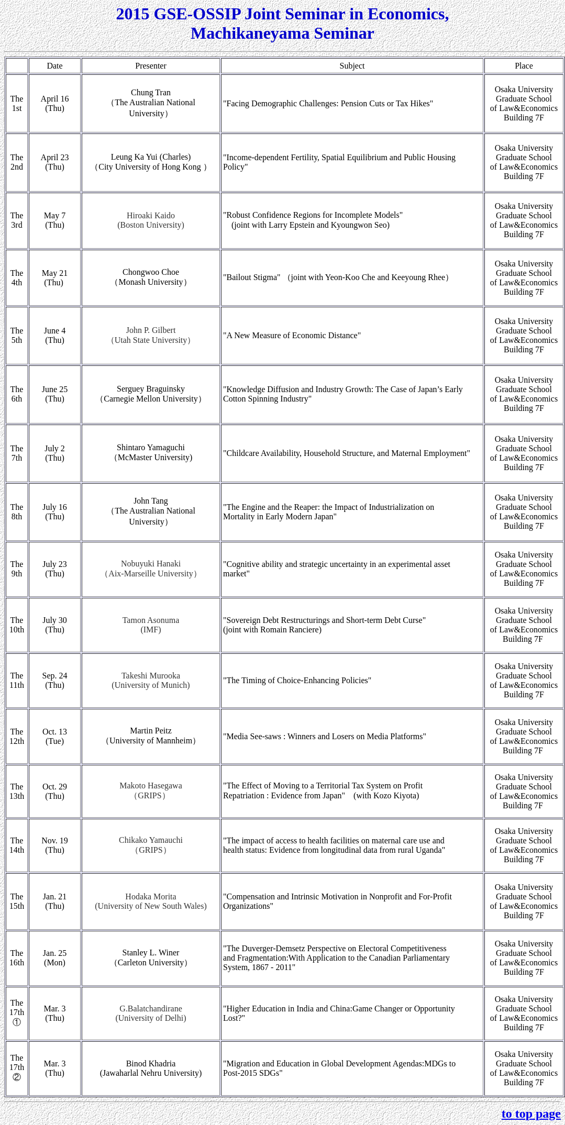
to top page (531, 1113)
